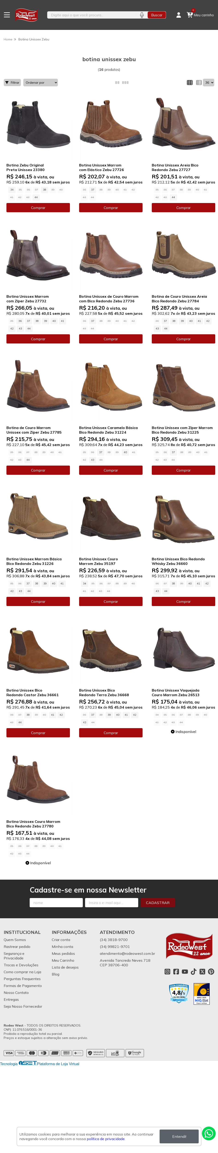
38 (44, 189)
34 (12, 189)
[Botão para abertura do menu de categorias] (6, 14)
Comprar (38, 207)
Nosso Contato (16, 992)
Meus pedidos (63, 953)
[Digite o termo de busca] (91, 14)
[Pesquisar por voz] (142, 14)
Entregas (11, 999)
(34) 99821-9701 (115, 946)
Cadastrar (157, 902)
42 (12, 328)
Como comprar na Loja (22, 972)
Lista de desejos (65, 967)
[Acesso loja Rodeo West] (178, 14)
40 (54, 321)
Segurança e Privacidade (14, 955)
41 (62, 321)
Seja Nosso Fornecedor (23, 1006)
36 (20, 321)
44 (36, 197)
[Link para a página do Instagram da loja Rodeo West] (167, 971)
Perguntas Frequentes (22, 978)
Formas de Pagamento (23, 985)
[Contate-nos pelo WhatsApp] (209, 1133)
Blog (55, 974)
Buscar (156, 15)
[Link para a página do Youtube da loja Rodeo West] (185, 971)
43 (20, 328)
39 (45, 321)
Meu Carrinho (63, 960)
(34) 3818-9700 (114, 939)
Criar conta (61, 939)
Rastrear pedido (17, 946)
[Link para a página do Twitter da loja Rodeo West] (202, 971)
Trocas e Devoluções (21, 965)
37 (92, 189)
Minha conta (62, 946)
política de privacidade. (106, 1138)
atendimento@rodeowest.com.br (127, 953)
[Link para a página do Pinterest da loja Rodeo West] (211, 971)
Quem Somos (15, 939)
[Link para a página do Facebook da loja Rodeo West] (176, 971)
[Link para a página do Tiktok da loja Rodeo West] (193, 971)
